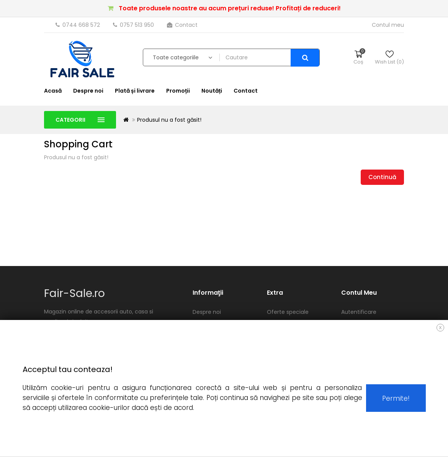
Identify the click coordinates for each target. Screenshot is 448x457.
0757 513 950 (134, 25)
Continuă (382, 177)
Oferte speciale (288, 312)
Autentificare (358, 312)
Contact (182, 25)
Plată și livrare (135, 91)
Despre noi (88, 91)
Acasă (53, 91)
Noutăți (211, 91)
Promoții (178, 91)
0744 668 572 (78, 25)
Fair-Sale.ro (74, 293)
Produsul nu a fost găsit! (169, 120)
